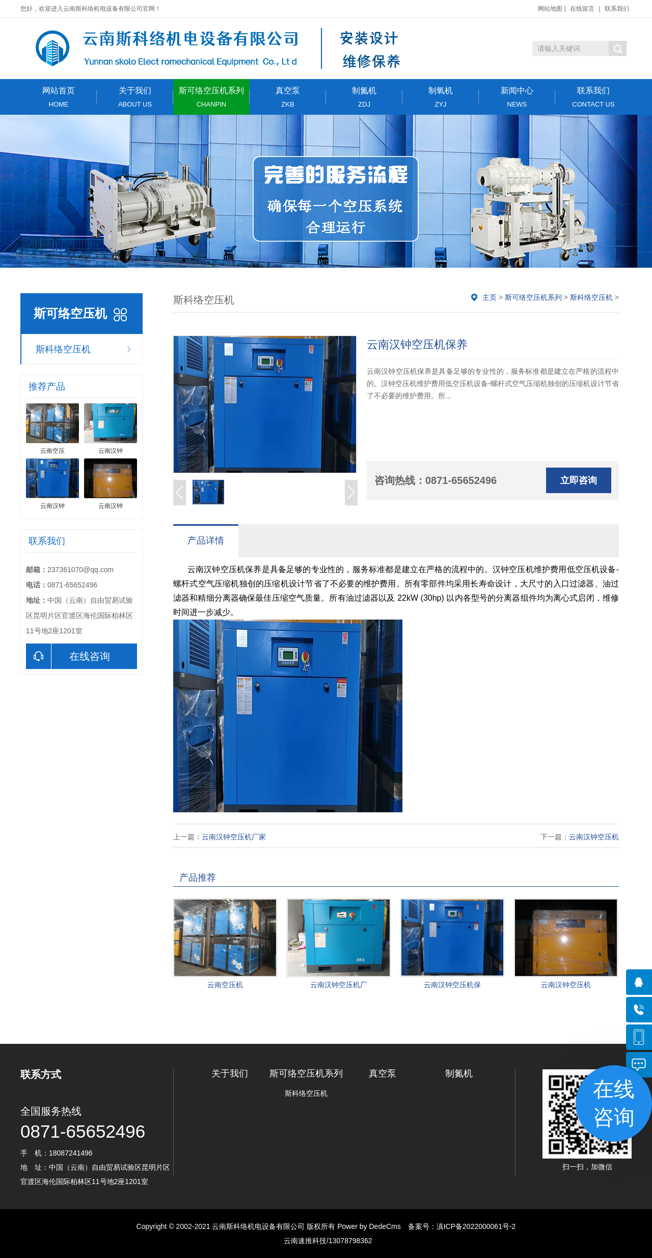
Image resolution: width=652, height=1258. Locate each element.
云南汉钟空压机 (594, 837)
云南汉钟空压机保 (452, 985)
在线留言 (582, 8)
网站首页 (58, 97)
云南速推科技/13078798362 (326, 1241)
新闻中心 (517, 97)
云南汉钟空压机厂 (338, 985)
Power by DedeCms (369, 1226)
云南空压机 (225, 985)
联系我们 (617, 8)
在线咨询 (68, 656)
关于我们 (135, 97)
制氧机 (440, 97)
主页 (489, 297)
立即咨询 (578, 480)
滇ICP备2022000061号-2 (476, 1226)
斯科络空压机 (63, 349)
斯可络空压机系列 (211, 97)
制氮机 (364, 97)
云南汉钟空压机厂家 (234, 837)
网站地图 (550, 8)
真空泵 (288, 97)
